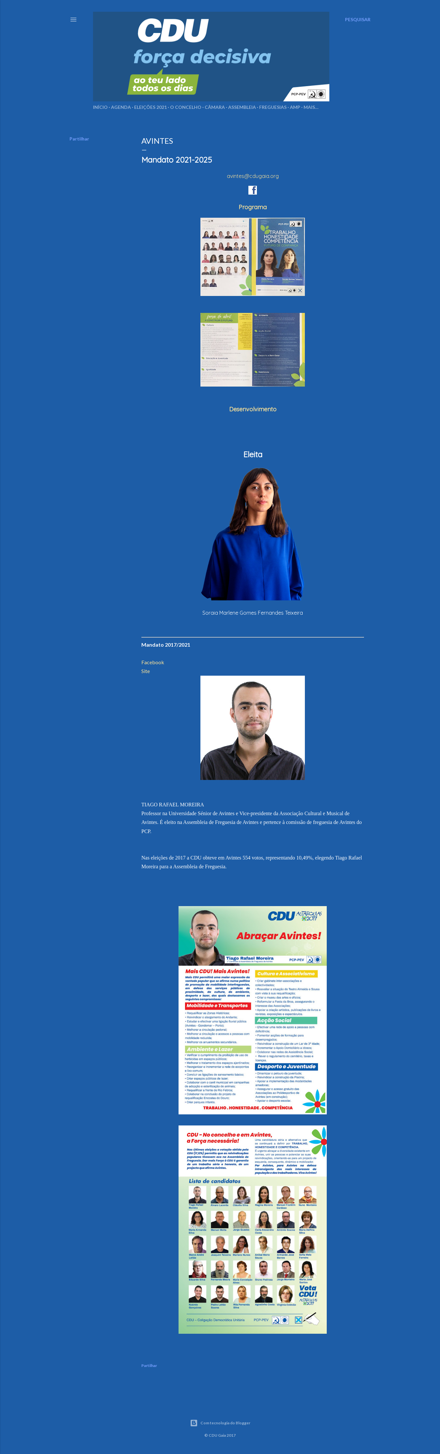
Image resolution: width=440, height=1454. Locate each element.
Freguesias (273, 107)
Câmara (215, 107)
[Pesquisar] (357, 19)
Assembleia (242, 107)
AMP (295, 107)
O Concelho (185, 107)
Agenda (121, 107)
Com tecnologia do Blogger (220, 1423)
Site (145, 671)
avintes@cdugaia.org (253, 176)
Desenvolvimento (252, 409)
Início (100, 107)
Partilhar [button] (79, 138)
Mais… (311, 107)
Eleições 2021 (150, 107)
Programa (253, 207)
